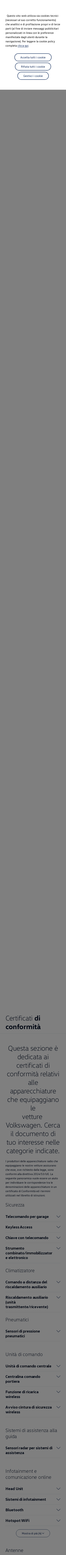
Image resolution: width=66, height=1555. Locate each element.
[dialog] (33, 777)
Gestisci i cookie (33, 76)
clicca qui (23, 45)
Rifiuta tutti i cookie (33, 66)
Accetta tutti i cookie (33, 57)
